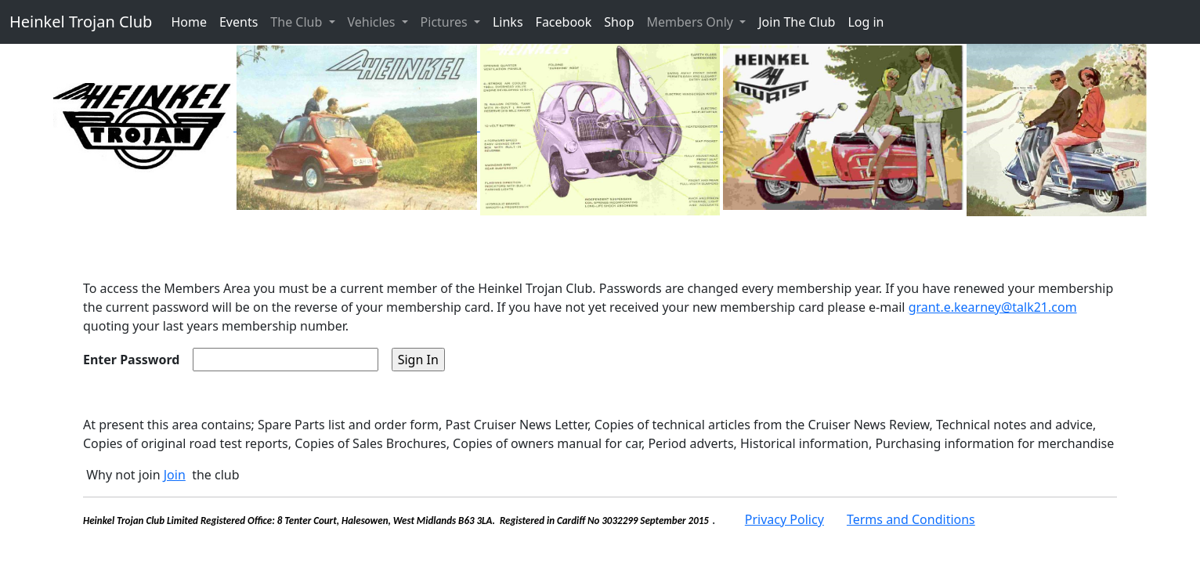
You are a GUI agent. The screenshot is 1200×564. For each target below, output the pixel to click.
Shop (619, 22)
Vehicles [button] (373, 22)
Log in (866, 22)
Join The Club (796, 22)
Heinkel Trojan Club (80, 21)
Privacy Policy (784, 519)
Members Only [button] (692, 22)
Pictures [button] (446, 22)
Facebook (564, 22)
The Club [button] (297, 22)
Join (175, 474)
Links (508, 22)
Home (189, 22)
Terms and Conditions (911, 519)
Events (238, 22)
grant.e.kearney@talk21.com (993, 307)
